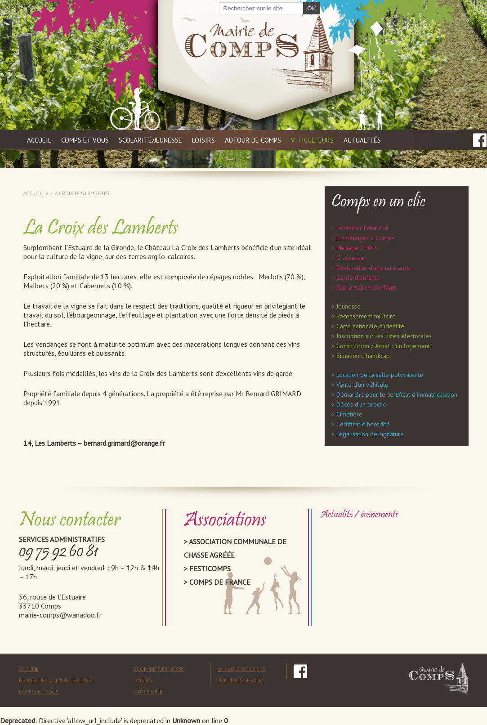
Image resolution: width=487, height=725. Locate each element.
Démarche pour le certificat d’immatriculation (396, 394)
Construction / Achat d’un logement (383, 346)
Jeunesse (348, 306)
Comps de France (219, 581)
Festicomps (210, 568)
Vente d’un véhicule (362, 384)
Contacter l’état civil (362, 228)
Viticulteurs (312, 140)
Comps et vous (85, 140)
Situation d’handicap (363, 356)
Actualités (362, 140)
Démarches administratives (55, 680)
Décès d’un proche (361, 404)
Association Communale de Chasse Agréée (235, 548)
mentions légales (241, 680)
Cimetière (349, 414)
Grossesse (350, 258)
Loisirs (203, 140)
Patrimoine (148, 691)
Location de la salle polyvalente (379, 375)
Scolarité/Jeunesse (159, 669)
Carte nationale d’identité (370, 326)
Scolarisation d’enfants (366, 287)
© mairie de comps (241, 669)
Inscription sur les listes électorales (384, 336)
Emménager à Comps (365, 238)
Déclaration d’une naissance (373, 268)
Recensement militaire (366, 316)
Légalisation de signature (370, 434)
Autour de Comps (253, 140)
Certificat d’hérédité (363, 424)
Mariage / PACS (357, 248)
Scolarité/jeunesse (150, 140)
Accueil (39, 140)
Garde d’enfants (357, 277)
